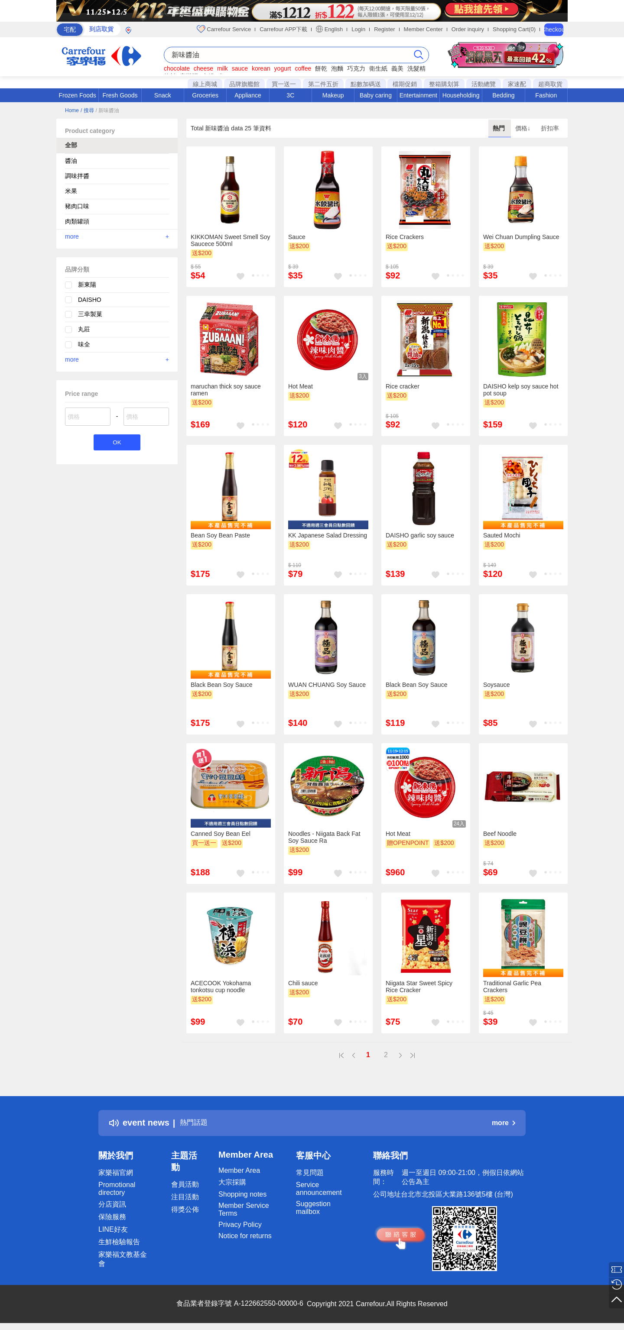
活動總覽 (483, 84)
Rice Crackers (405, 236)
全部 (71, 145)
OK (117, 443)
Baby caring (376, 95)
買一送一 (284, 84)
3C (290, 95)
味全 (84, 344)
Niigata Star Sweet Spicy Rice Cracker (419, 986)
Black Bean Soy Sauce (221, 684)
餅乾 (321, 68)
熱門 (500, 128)
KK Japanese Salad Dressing (327, 535)
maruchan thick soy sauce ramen (226, 390)
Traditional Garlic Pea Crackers (512, 986)
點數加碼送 (366, 84)
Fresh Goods (120, 95)
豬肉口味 (77, 206)
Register (384, 29)
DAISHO (89, 299)
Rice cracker (402, 386)
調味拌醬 (77, 175)
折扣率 (550, 128)
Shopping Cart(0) (514, 29)
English (329, 29)
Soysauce (496, 684)
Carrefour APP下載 (283, 29)
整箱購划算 (444, 84)
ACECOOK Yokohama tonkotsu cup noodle (221, 986)
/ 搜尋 (87, 110)
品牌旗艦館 (244, 84)
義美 (397, 68)
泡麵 (337, 68)
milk (222, 68)
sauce (240, 68)
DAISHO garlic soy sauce (420, 535)
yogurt (282, 68)
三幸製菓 (90, 314)
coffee (303, 68)
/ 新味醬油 (107, 110)
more (117, 236)
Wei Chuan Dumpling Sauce (521, 236)
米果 (71, 191)
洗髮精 (416, 68)
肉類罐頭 (77, 221)
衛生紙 (378, 68)
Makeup (333, 95)
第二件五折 (323, 84)
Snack (162, 95)
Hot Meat (300, 386)
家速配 (517, 84)
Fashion (546, 95)
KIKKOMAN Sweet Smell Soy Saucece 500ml (230, 240)
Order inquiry (468, 29)
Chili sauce (303, 983)
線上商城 (205, 84)
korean (261, 68)
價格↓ (523, 128)
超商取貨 (550, 84)
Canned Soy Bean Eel (220, 833)
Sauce (297, 236)
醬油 (71, 160)
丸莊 (84, 329)
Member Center (423, 29)
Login (358, 29)
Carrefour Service (224, 29)
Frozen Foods (77, 95)
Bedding (503, 95)
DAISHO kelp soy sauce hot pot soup (521, 390)
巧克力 (356, 68)
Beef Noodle (500, 833)
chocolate (177, 68)
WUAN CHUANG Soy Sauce (327, 684)
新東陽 (87, 284)
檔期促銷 (405, 84)
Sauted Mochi (501, 535)
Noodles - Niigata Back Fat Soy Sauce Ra (324, 837)
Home (72, 110)
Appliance (247, 95)
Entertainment (418, 95)
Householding (461, 95)
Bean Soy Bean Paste (220, 535)
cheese (203, 68)
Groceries (205, 95)
